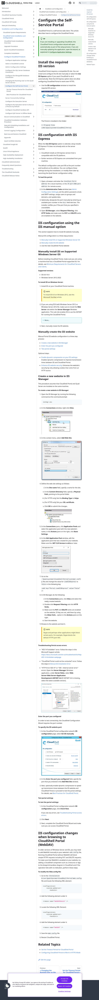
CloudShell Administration (11, 162)
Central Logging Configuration (14, 130)
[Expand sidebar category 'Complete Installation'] (34, 53)
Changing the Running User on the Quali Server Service (19, 81)
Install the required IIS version (90, 12)
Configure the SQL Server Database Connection (17, 71)
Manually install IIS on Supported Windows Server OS (60, 240)
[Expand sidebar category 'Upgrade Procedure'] (34, 46)
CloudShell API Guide (9, 22)
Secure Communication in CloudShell (17, 117)
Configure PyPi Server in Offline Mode (18, 113)
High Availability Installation (13, 158)
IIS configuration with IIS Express (91, 18)
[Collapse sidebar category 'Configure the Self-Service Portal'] (34, 86)
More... (47, 320)
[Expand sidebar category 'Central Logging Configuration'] (34, 130)
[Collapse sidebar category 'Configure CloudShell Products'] (34, 56)
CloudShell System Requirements (14, 32)
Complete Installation (11, 53)
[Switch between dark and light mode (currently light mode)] (73, 2)
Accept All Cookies (64, 980)
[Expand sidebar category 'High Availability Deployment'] (34, 154)
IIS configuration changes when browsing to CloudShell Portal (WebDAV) (92, 57)
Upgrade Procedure (11, 46)
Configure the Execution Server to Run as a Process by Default (19, 105)
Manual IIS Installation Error (60, 664)
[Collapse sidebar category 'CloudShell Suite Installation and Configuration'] (34, 36)
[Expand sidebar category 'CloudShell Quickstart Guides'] (34, 15)
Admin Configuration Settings (15, 67)
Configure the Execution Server (16, 101)
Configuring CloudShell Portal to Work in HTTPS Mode (60, 953)
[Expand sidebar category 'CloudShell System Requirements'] (34, 32)
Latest (37, 3)
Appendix (7, 137)
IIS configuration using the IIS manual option (91, 24)
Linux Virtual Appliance (11, 151)
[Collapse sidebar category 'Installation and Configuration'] (34, 29)
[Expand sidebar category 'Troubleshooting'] (34, 168)
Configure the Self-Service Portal (16, 86)
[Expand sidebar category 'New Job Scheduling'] (34, 25)
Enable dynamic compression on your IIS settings (59, 357)
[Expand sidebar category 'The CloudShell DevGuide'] (34, 172)
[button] (7, 986)
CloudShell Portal (8, 18)
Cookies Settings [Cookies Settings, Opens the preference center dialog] (64, 991)
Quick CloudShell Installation (14, 50)
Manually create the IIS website (52, 243)
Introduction (6, 11)
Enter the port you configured (52, 346)
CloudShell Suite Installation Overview (14, 42)
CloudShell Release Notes (10, 176)
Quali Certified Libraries (12, 141)
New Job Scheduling (9, 25)
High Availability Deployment (13, 155)
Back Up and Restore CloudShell (15, 134)
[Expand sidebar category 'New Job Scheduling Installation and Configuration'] (34, 126)
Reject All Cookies (64, 986)
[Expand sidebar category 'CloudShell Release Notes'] (34, 175)
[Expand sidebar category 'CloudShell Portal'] (34, 18)
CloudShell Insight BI (10, 144)
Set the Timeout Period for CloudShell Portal (20, 90)
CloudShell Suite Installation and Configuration (14, 37)
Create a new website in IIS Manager (54, 343)
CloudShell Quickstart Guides (12, 15)
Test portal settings (48, 349)
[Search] (87, 2)
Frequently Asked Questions (11, 165)
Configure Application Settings (15, 60)
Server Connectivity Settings (15, 98)
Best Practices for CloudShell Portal (19, 95)
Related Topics (91, 64)
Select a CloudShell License (14, 64)
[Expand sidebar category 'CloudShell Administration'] (34, 161)
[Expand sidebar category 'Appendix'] (34, 137)
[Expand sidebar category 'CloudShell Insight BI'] (34, 144)
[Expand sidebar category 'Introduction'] (34, 11)
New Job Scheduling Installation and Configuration (16, 126)
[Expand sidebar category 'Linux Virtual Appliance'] (34, 151)
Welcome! (5, 8)
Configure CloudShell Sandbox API (17, 110)
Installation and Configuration (12, 29)
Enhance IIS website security (51, 365)
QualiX (5, 148)
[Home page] (40, 8)
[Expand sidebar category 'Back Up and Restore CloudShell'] (34, 134)
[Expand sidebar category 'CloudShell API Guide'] (34, 22)
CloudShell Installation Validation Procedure (15, 121)
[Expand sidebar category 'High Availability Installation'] (34, 158)
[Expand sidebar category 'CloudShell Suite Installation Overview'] (34, 42)
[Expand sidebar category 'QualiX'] (34, 147)
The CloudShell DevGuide (10, 172)
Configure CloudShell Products (14, 57)
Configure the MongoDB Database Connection (17, 76)
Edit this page (44, 960)
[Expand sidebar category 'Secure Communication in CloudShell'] (34, 116)
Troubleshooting (7, 169)
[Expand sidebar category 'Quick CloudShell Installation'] (34, 49)
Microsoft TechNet (50, 297)
